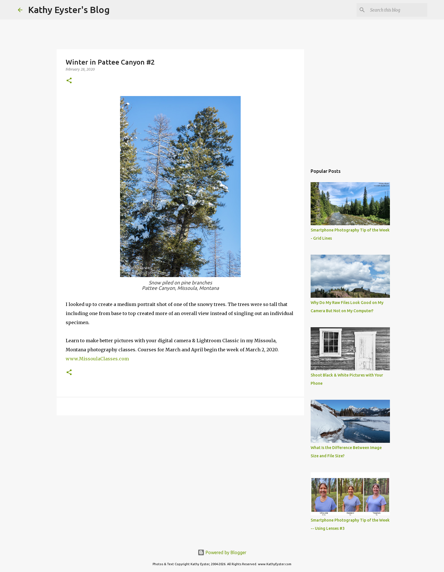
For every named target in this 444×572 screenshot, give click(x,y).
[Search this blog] (397, 10)
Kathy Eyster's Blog (69, 10)
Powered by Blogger (222, 552)
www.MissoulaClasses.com (97, 359)
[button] (69, 81)
